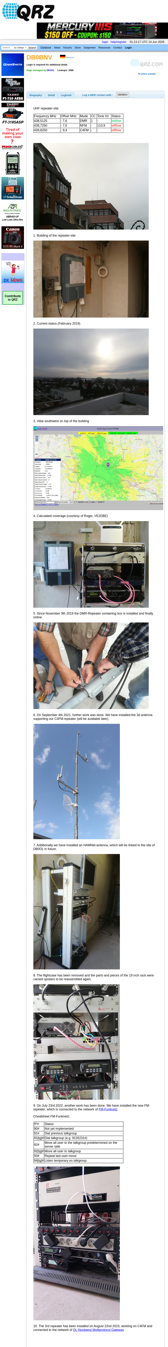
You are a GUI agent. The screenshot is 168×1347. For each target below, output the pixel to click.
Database (45, 47)
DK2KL (50, 70)
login (105, 41)
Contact (117, 47)
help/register (119, 41)
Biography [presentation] (36, 95)
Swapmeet (90, 47)
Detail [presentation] (51, 95)
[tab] (36, 95)
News (57, 47)
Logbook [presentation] (66, 95)
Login (128, 47)
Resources (104, 47)
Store (78, 47)
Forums (67, 47)
